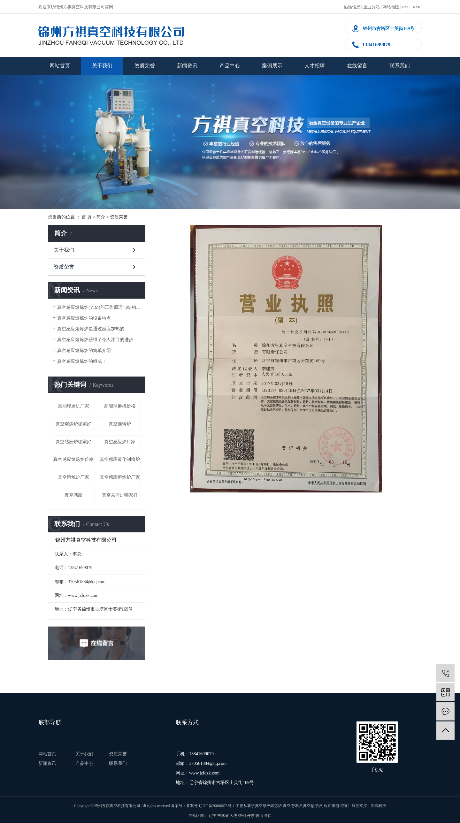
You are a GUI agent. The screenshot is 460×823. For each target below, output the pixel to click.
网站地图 (391, 6)
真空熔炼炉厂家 (73, 477)
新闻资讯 (187, 65)
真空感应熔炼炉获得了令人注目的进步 (95, 339)
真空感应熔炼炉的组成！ (81, 361)
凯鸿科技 (378, 806)
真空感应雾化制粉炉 (120, 459)
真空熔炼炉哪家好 (73, 424)
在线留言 (357, 65)
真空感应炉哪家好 (73, 441)
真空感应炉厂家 (119, 441)
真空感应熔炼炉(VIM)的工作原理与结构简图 (99, 307)
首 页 (86, 217)
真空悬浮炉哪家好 (120, 495)
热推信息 (352, 6)
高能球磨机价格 (119, 406)
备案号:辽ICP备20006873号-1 (210, 806)
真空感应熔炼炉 (268, 806)
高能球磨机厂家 (73, 406)
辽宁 (212, 815)
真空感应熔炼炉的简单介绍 (84, 350)
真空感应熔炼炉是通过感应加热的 (90, 328)
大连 (233, 815)
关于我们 (102, 65)
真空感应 (73, 495)
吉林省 (223, 815)
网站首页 (60, 65)
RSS (406, 6)
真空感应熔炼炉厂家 (120, 477)
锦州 (242, 815)
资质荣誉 (144, 65)
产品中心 (229, 65)
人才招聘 (314, 65)
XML (417, 6)
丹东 (251, 815)
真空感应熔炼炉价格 (73, 459)
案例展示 (272, 65)
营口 (268, 815)
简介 (100, 217)
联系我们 (399, 65)
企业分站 (371, 6)
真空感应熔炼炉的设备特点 (84, 318)
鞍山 (259, 815)
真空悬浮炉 (312, 806)
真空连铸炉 (120, 424)
